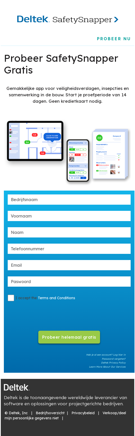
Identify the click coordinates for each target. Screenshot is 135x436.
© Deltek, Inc (16, 413)
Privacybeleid (83, 413)
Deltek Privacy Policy (113, 362)
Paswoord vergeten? (113, 358)
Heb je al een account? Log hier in (105, 354)
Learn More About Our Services (107, 366)
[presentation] (69, 313)
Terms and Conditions (56, 298)
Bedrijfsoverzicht (50, 413)
